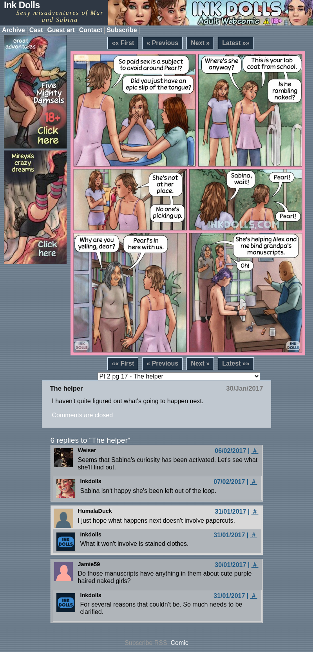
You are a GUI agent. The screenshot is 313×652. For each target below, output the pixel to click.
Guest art (60, 30)
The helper (66, 388)
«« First (123, 43)
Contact (91, 30)
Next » (200, 43)
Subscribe (122, 30)
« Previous (162, 43)
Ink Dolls (22, 5)
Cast (36, 30)
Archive (13, 30)
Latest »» (235, 43)
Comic (179, 642)
